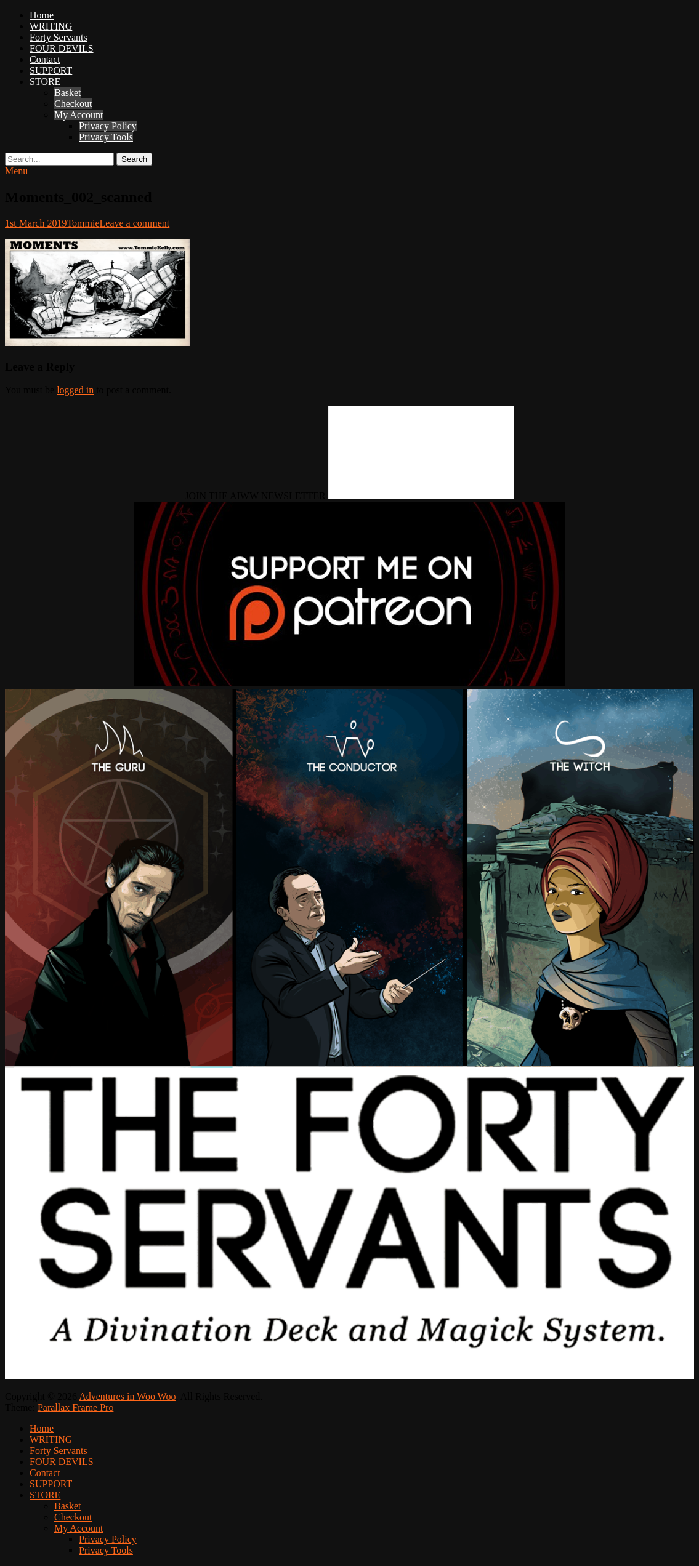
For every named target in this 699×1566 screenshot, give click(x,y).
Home (42, 15)
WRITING (51, 26)
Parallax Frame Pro (76, 1407)
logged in (75, 390)
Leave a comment (135, 223)
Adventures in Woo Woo (127, 1396)
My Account (78, 115)
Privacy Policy (108, 126)
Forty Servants (58, 37)
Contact (45, 59)
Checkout (73, 103)
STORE (45, 81)
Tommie (83, 223)
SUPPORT (51, 70)
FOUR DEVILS (62, 48)
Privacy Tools (106, 137)
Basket (67, 92)
